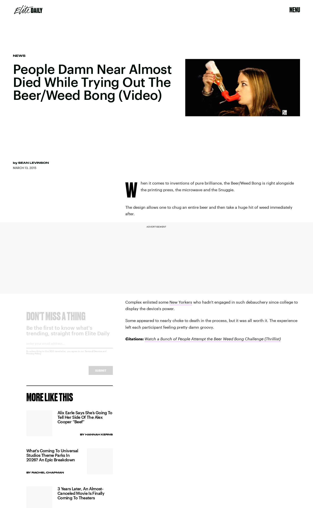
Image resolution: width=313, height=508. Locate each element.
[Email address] (69, 348)
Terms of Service (93, 355)
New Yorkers (180, 302)
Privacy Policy (33, 357)
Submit (100, 374)
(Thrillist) (273, 338)
